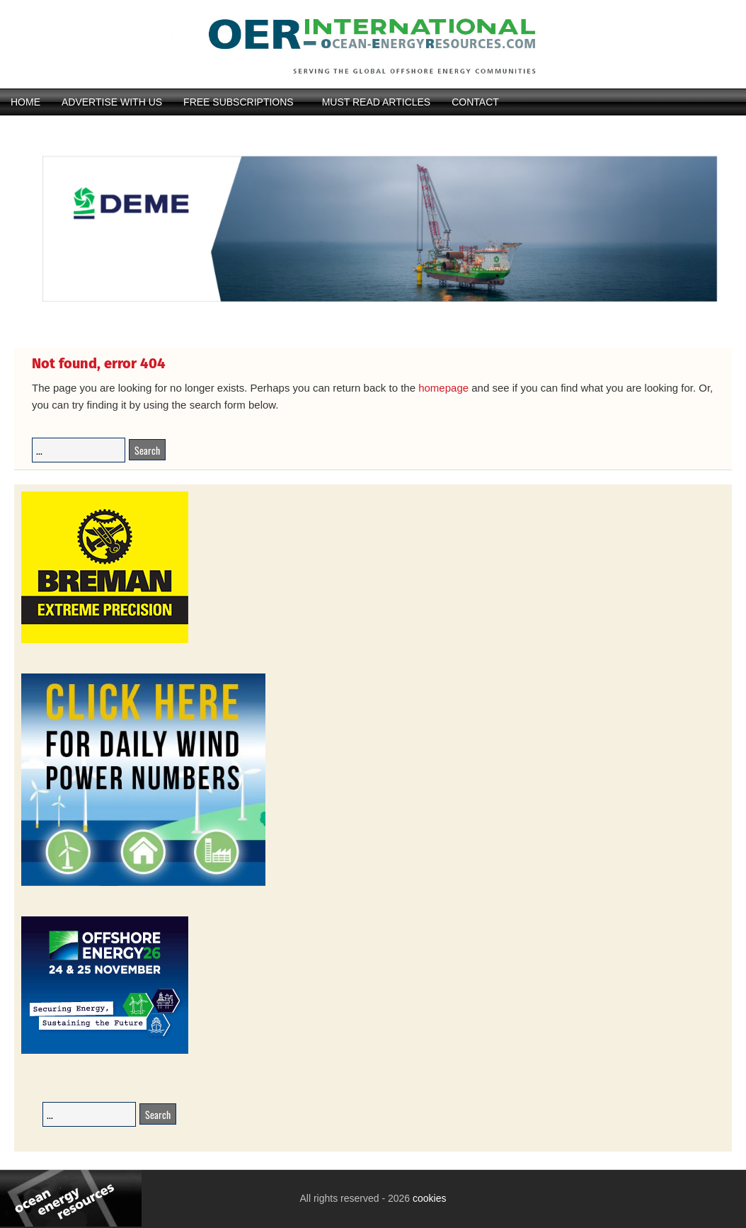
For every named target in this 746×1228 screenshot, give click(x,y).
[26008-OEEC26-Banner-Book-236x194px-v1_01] (104, 1051)
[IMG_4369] (373, 323)
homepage (443, 388)
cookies (428, 1198)
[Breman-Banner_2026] (104, 640)
